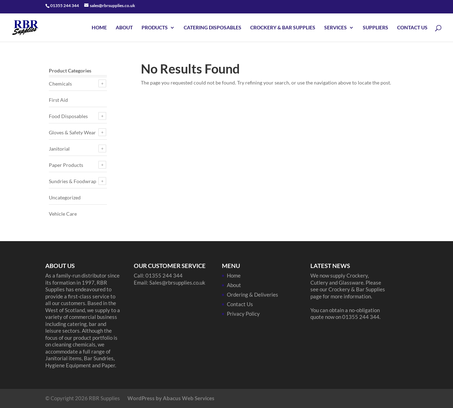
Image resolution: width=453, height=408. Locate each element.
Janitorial (59, 149)
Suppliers (375, 27)
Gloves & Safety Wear (72, 132)
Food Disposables (68, 116)
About (124, 27)
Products (155, 27)
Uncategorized (65, 197)
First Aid (58, 100)
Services (335, 27)
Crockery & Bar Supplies (282, 27)
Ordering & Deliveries (252, 294)
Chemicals (60, 84)
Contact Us (412, 27)
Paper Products (66, 165)
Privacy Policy (243, 313)
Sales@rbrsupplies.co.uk (177, 282)
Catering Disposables (212, 27)
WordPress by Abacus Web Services (170, 398)
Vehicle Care (63, 214)
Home (99, 27)
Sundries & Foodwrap (72, 181)
